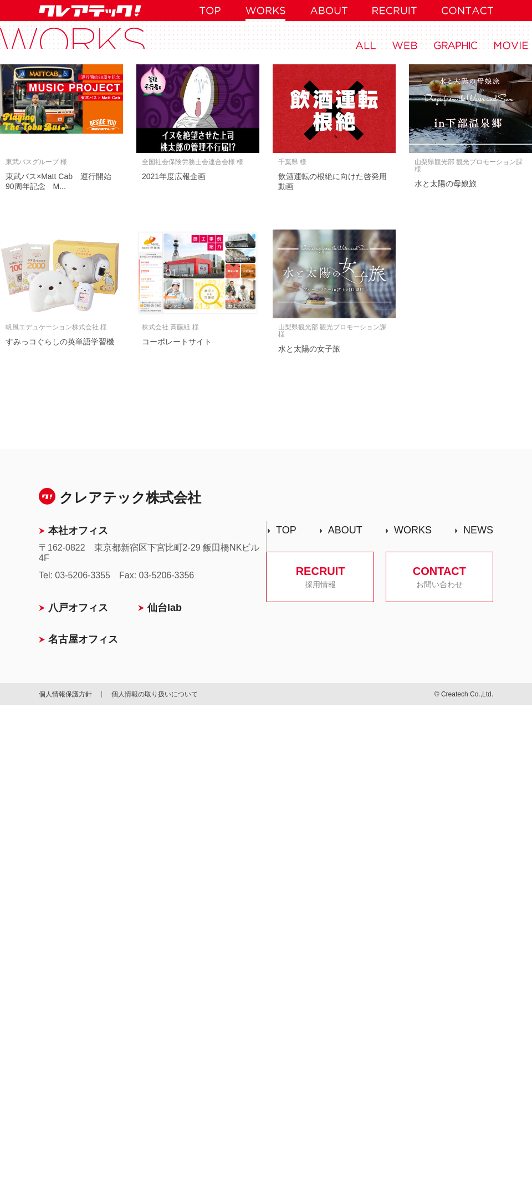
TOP (286, 530)
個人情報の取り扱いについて (154, 694)
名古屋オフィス (83, 639)
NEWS (478, 530)
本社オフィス (78, 530)
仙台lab (164, 607)
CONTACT (439, 577)
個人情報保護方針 (65, 694)
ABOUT (345, 530)
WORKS (413, 530)
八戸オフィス (78, 607)
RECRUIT (320, 577)
